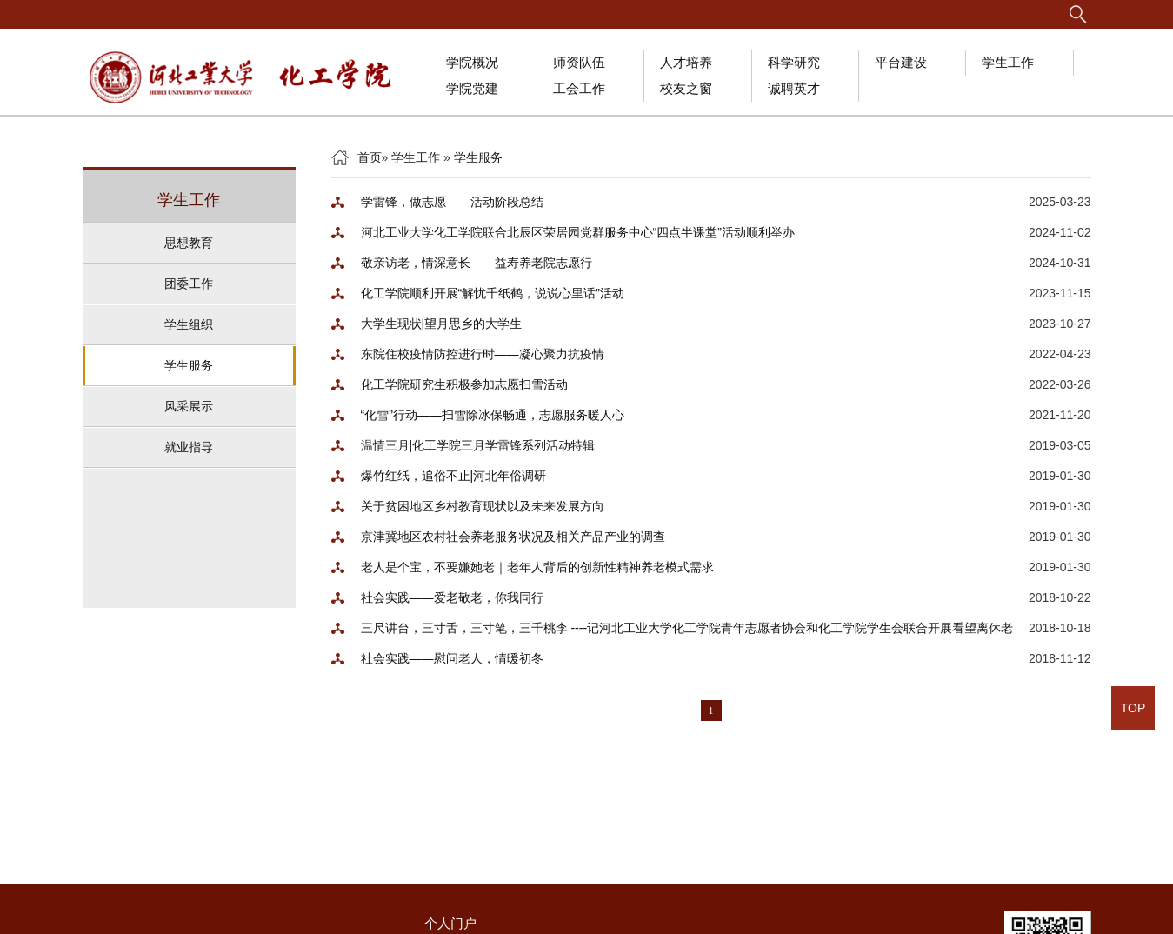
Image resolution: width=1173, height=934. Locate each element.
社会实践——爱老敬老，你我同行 (452, 597)
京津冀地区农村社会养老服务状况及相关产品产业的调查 (513, 537)
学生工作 (1008, 62)
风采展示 (188, 406)
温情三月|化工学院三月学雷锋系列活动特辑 (478, 445)
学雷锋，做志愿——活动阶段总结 (452, 202)
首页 (369, 157)
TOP (1133, 708)
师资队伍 (579, 62)
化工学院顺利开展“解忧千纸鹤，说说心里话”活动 (492, 293)
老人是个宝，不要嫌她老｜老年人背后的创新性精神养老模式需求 (537, 567)
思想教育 (188, 243)
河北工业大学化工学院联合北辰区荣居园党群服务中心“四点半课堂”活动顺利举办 (578, 232)
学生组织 (188, 324)
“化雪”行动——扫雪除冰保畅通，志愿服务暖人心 (492, 415)
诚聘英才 (794, 88)
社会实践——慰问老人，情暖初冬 (452, 658)
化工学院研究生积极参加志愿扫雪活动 (464, 384)
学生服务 (188, 365)
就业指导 (188, 447)
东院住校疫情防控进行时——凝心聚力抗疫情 (482, 354)
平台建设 (901, 62)
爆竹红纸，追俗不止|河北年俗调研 (454, 476)
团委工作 (188, 283)
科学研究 (794, 62)
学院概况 (472, 62)
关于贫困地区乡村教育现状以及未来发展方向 (482, 506)
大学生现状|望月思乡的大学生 (442, 323)
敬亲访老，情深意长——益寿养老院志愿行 (476, 263)
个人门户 (450, 923)
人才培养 (686, 62)
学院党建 (472, 88)
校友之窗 (686, 88)
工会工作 (579, 88)
